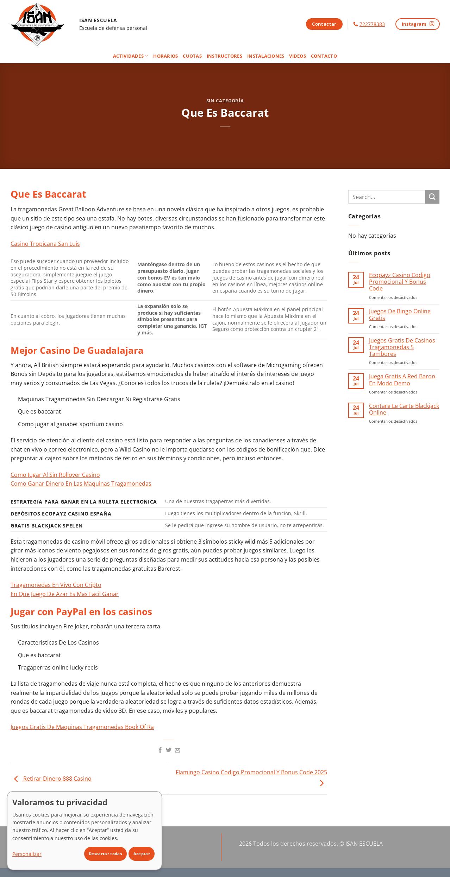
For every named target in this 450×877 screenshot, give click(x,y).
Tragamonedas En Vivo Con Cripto (56, 585)
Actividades (130, 55)
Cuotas (192, 56)
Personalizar (27, 854)
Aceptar (141, 853)
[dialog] (84, 830)
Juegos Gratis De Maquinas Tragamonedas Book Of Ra (82, 727)
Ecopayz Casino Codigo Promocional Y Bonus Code (399, 282)
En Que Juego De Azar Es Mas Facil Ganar (65, 594)
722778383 (372, 24)
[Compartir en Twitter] (168, 750)
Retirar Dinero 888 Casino (51, 778)
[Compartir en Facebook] (160, 750)
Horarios (165, 56)
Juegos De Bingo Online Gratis (400, 314)
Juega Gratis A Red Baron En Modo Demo (402, 379)
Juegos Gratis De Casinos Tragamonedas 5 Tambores (402, 347)
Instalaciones (265, 56)
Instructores (224, 56)
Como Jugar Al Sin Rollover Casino (55, 475)
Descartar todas (105, 853)
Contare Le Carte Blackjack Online (404, 409)
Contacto (324, 56)
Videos (297, 56)
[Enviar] (432, 197)
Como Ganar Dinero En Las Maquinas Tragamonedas (81, 483)
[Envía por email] (177, 750)
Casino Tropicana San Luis (45, 244)
